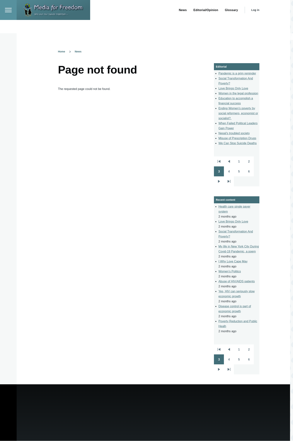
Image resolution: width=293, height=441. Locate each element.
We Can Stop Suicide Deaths (237, 143)
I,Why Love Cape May (232, 261)
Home (61, 51)
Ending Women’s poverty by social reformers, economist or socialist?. (238, 113)
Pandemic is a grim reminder (237, 73)
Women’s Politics (229, 271)
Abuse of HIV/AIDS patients (236, 281)
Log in (255, 23)
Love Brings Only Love (233, 88)
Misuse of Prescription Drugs (237, 138)
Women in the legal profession (238, 93)
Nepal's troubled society (234, 133)
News (78, 51)
